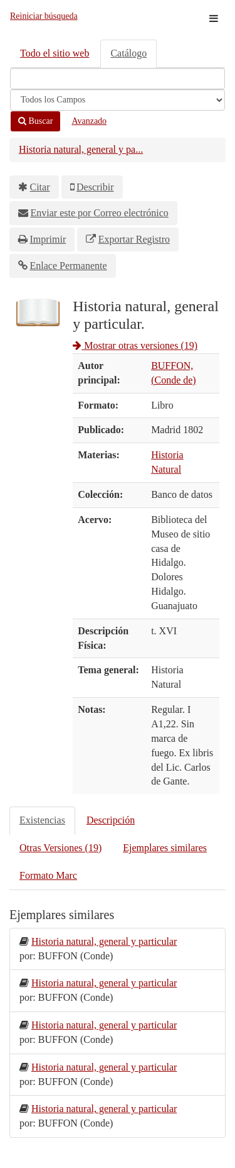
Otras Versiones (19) (60, 847)
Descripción (110, 820)
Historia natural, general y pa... (81, 149)
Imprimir (48, 239)
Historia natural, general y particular (104, 941)
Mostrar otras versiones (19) (135, 345)
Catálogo (128, 53)
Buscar (35, 121)
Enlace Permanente (68, 265)
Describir (95, 187)
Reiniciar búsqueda (44, 16)
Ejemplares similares (165, 847)
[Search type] (117, 100)
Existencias (42, 820)
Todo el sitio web (54, 53)
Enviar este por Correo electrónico (100, 212)
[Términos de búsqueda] (117, 78)
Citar (40, 187)
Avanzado (89, 121)
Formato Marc (48, 875)
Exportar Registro (134, 239)
